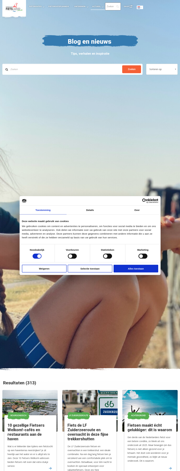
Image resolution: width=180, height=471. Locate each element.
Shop (126, 6)
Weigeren (44, 268)
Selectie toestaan (90, 268)
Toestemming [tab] (42, 210)
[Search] (113, 6)
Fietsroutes (35, 6)
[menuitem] (14, 7)
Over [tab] (137, 210)
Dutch (140, 7)
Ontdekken (80, 6)
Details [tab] (90, 210)
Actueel (96, 6)
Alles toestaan (136, 268)
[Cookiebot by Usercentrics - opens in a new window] (144, 201)
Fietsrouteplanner (58, 6)
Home (14, 7)
